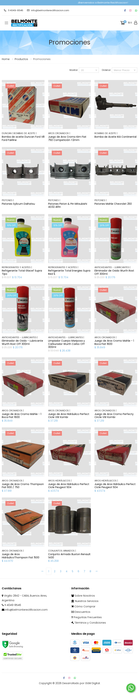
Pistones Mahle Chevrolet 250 (113, 204)
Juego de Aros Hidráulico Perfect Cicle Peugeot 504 (68, 485)
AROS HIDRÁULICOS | (59, 480)
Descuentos (80, 612)
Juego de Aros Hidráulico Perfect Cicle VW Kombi (68, 415)
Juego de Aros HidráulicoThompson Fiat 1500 (20, 555)
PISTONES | (8, 200)
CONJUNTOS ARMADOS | (62, 550)
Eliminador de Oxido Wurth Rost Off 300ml (114, 272)
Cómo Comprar (83, 606)
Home (6, 59)
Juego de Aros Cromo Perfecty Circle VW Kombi (114, 415)
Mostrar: (74, 70)
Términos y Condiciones (88, 622)
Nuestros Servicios (84, 601)
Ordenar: (106, 70)
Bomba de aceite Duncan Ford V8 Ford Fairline (23, 138)
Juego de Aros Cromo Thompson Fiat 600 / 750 (23, 485)
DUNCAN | (8, 133)
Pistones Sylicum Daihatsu (18, 204)
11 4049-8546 (13, 10)
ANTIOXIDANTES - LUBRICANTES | (112, 267)
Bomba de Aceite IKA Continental (115, 137)
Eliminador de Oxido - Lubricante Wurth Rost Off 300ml (22, 342)
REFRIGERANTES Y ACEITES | (17, 267)
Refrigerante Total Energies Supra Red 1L (69, 272)
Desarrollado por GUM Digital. (81, 683)
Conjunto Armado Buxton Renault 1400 (69, 555)
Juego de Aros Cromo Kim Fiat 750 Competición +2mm (67, 138)
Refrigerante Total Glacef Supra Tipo (22, 272)
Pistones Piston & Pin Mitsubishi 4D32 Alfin (67, 205)
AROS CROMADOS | (59, 133)
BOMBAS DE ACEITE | (25, 133)
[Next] (96, 571)
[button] (126, 23)
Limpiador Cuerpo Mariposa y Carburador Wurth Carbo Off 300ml (66, 344)
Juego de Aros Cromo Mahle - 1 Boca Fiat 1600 (114, 342)
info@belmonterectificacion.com (48, 10)
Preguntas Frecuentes (86, 617)
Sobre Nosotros (83, 595)
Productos (21, 59)
